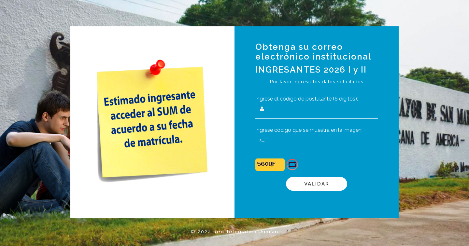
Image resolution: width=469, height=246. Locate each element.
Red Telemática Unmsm (245, 232)
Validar (316, 184)
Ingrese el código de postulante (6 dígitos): (306, 99)
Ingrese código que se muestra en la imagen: (308, 130)
